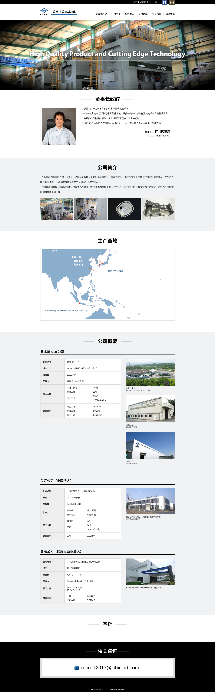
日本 (135, 2)
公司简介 (115, 14)
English (143, 2)
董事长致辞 (101, 14)
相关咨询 (170, 14)
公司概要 (143, 14)
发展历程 (156, 14)
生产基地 (129, 14)
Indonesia (153, 2)
